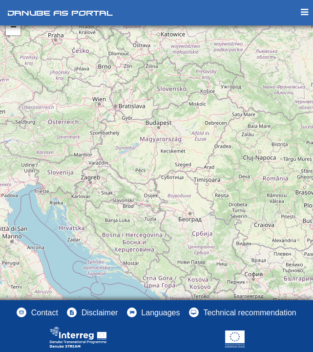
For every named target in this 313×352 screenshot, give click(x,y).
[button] (154, 312)
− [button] (13, 28)
